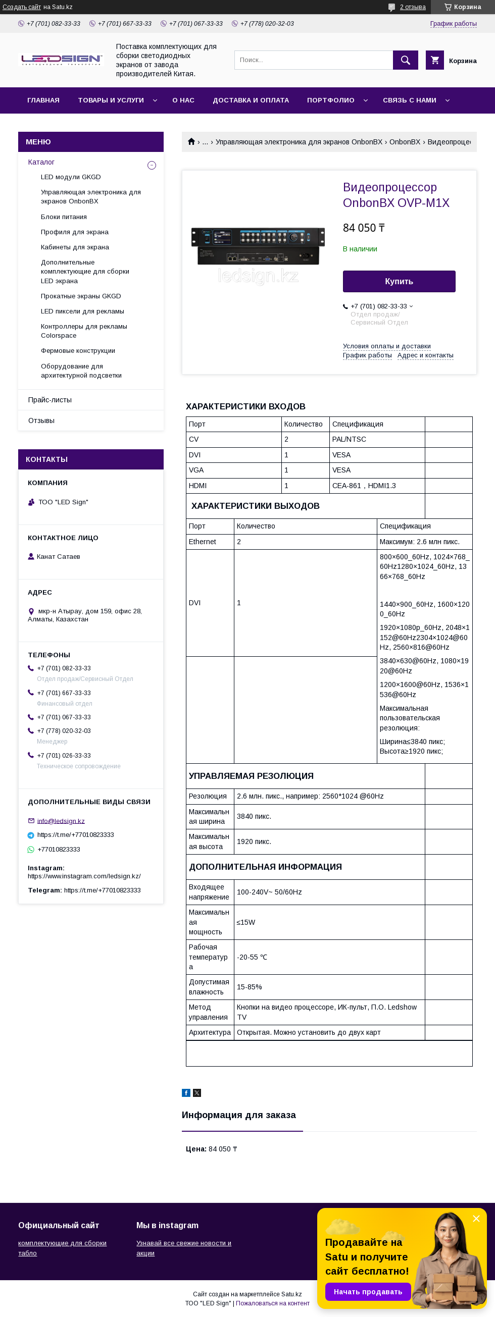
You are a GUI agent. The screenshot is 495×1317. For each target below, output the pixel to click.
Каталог (41, 162)
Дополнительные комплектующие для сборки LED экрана (85, 271)
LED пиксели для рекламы (82, 311)
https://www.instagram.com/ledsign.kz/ (84, 876)
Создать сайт (22, 7)
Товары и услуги (111, 100)
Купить (399, 281)
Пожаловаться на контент (273, 1303)
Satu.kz (291, 1294)
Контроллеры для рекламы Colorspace (84, 331)
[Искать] (405, 60)
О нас (183, 100)
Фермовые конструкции (78, 350)
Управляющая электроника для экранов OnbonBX (299, 142)
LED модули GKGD (71, 177)
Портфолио (331, 100)
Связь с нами (409, 100)
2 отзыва (413, 7)
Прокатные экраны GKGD (81, 296)
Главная (43, 100)
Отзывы (41, 420)
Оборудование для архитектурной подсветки (81, 370)
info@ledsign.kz (61, 820)
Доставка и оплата (251, 100)
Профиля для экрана (75, 232)
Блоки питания (64, 217)
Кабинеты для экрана (75, 247)
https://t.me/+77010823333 (75, 834)
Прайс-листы (50, 400)
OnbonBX (404, 142)
